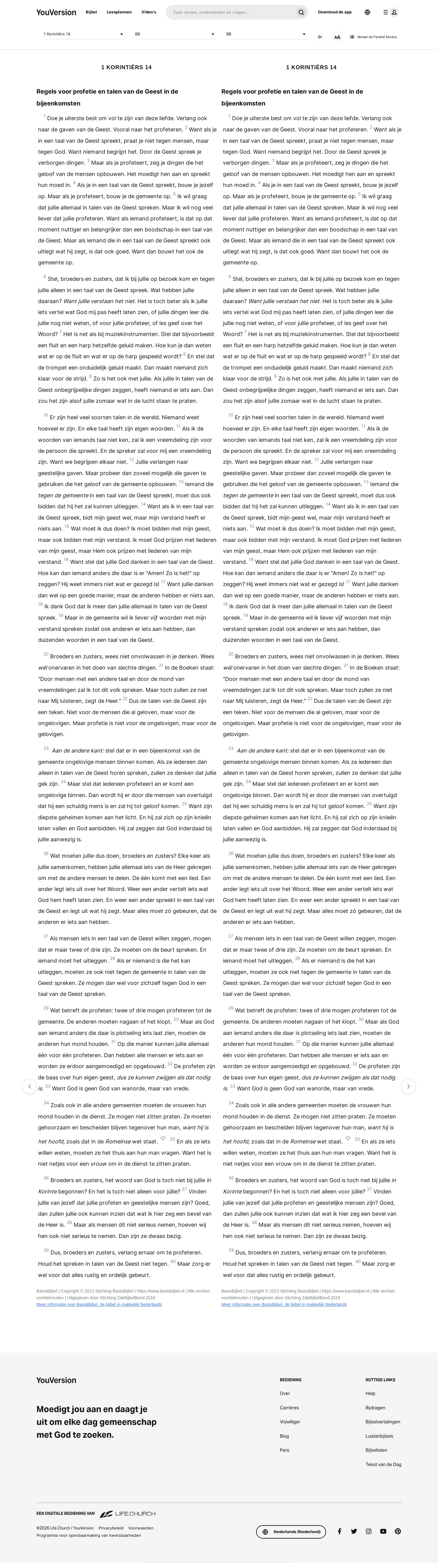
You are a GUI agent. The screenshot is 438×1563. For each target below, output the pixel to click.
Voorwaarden (141, 1527)
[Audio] (320, 37)
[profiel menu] (389, 12)
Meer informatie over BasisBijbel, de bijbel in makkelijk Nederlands (99, 1304)
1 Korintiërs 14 (84, 34)
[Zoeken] (230, 12)
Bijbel (91, 11)
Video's (148, 11)
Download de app (335, 11)
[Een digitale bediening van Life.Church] (218, 1510)
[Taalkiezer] (367, 12)
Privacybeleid (111, 1527)
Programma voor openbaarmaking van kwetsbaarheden (88, 1535)
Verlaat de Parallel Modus (373, 36)
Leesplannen (119, 11)
